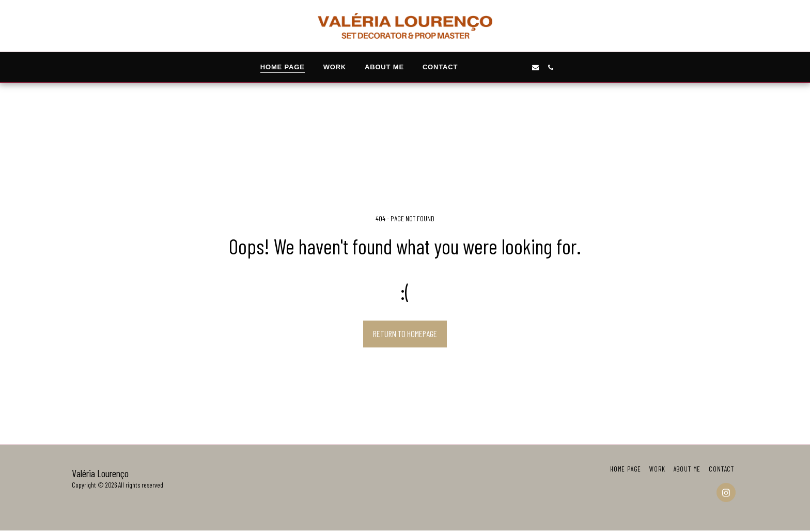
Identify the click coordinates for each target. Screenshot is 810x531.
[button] (490, 67)
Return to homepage (405, 333)
